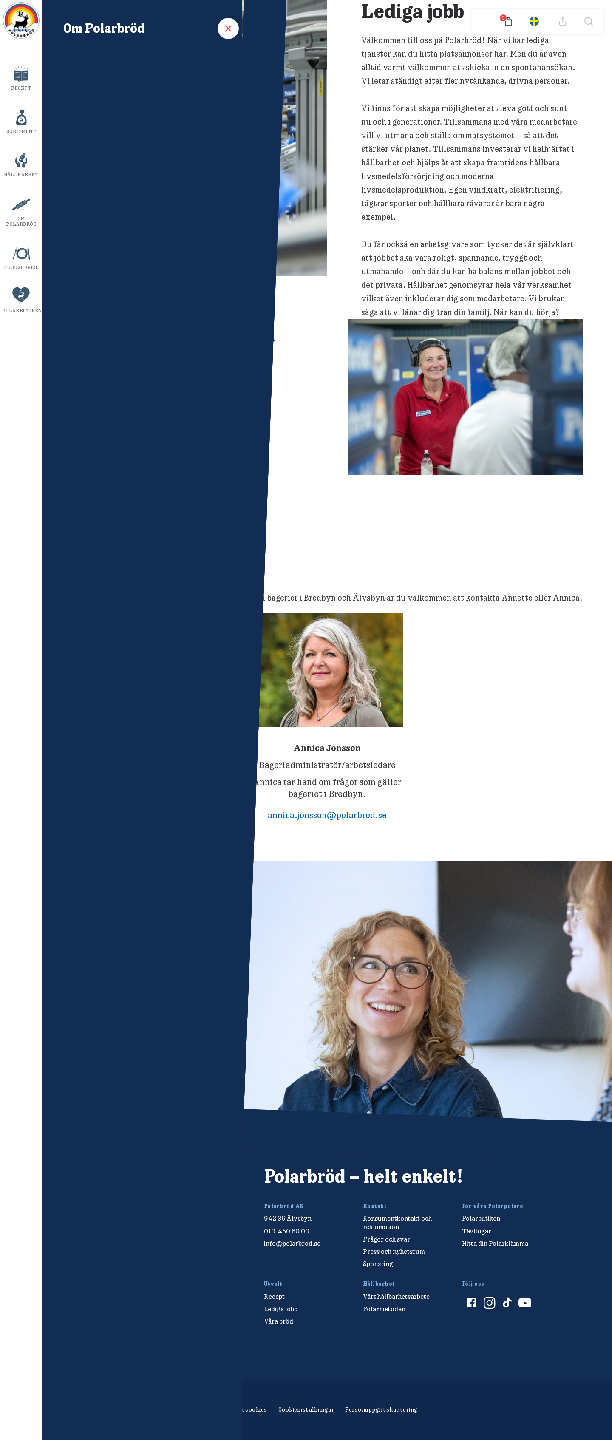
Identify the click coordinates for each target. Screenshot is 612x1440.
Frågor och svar (386, 1239)
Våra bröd (278, 1321)
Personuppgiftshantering (381, 1409)
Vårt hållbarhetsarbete (396, 1297)
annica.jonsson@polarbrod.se (327, 815)
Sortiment (21, 131)
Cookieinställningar (306, 1409)
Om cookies (251, 1409)
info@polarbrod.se (292, 1243)
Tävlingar (476, 1231)
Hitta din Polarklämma (495, 1243)
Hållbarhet (21, 175)
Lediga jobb (281, 1309)
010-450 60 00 (286, 1231)
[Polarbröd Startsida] (117, 1185)
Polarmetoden (384, 1309)
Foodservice (21, 267)
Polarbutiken (22, 311)
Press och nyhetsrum (394, 1251)
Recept (21, 88)
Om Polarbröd (21, 221)
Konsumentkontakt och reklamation (397, 1222)
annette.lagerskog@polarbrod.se (147, 815)
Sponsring (378, 1264)
